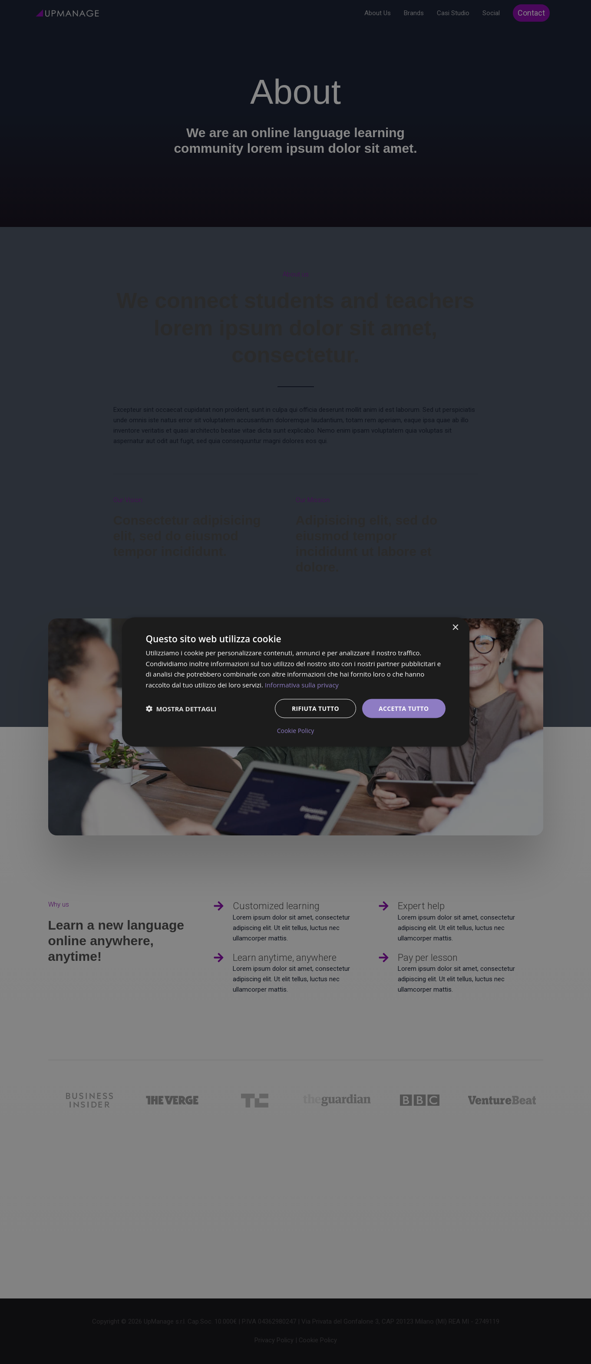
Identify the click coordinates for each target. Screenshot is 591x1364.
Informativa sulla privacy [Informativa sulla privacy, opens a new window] (302, 684)
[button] (181, 708)
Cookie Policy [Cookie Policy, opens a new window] (295, 731)
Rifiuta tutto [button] (315, 708)
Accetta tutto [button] (403, 708)
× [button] (455, 627)
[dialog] (295, 682)
